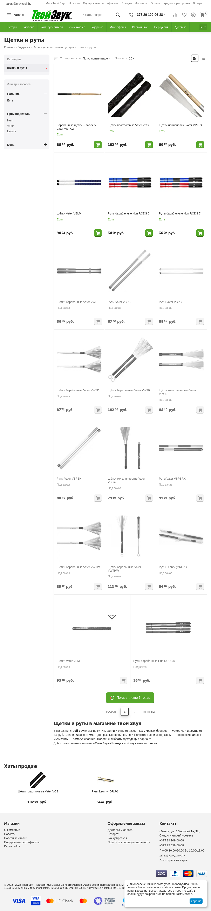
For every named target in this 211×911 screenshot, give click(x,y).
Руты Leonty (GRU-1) (173, 567)
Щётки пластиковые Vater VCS (128, 125)
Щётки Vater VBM (68, 661)
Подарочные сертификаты (100, 3)
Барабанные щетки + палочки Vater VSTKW (76, 126)
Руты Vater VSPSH (69, 478)
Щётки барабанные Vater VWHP (78, 302)
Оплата (156, 3)
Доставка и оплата (120, 830)
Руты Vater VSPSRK (172, 478)
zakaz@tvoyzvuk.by (18, 3)
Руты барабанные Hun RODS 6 (128, 213)
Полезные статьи (15, 838)
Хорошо (196, 901)
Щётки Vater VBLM (69, 213)
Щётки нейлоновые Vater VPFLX (180, 125)
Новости (74, 3)
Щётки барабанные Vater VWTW (78, 567)
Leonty (11, 131)
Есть (10, 100)
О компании (12, 830)
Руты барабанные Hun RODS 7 (179, 213)
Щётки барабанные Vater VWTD (78, 390)
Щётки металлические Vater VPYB (177, 392)
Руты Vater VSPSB (120, 302)
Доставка (141, 3)
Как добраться (117, 838)
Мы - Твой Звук (56, 3)
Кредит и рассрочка (177, 3)
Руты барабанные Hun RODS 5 (154, 661)
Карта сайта (12, 846)
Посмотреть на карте (173, 860)
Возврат (198, 3)
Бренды (127, 3)
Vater (175, 730)
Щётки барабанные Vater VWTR (129, 390)
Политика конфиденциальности (129, 842)
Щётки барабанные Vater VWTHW (124, 568)
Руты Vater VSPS (170, 302)
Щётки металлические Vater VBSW (126, 480)
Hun (184, 730)
